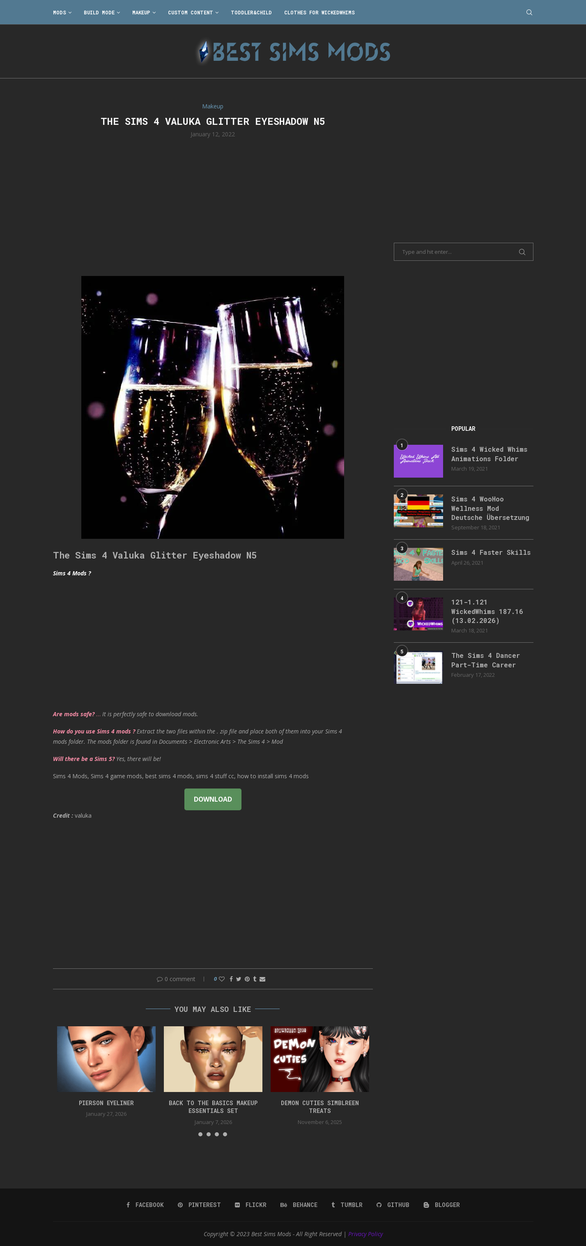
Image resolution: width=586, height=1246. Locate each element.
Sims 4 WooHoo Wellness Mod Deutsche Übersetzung (490, 508)
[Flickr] (251, 1205)
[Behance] (298, 1205)
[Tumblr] (347, 1205)
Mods (59, 12)
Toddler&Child (251, 12)
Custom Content (190, 12)
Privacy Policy (365, 1234)
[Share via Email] (262, 979)
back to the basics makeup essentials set (213, 1107)
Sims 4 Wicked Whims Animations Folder (489, 453)
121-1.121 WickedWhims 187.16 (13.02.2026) (487, 611)
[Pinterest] (199, 1205)
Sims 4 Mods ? (72, 573)
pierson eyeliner (106, 1103)
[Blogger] (441, 1205)
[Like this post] (222, 979)
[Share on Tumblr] (254, 979)
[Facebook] (145, 1205)
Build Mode (99, 12)
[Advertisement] (213, 206)
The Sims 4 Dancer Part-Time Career (485, 660)
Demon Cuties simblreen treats (320, 1107)
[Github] (393, 1205)
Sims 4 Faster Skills (491, 552)
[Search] (529, 12)
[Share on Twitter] (238, 979)
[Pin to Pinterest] (247, 979)
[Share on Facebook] (231, 979)
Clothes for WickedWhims (319, 12)
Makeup (141, 12)
